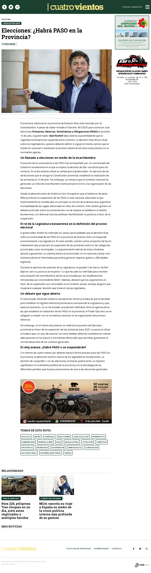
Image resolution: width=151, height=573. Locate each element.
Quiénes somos (101, 548)
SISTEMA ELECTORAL (50, 453)
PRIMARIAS (42, 447)
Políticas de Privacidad (79, 548)
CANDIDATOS (91, 447)
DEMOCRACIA (74, 447)
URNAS (68, 453)
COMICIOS (101, 442)
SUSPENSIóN (58, 447)
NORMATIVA (98, 436)
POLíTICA (26, 436)
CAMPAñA (49, 436)
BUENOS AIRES (45, 442)
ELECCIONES (64, 436)
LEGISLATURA (72, 442)
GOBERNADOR (28, 442)
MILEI (38, 436)
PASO (58, 442)
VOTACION (87, 442)
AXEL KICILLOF (81, 436)
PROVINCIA (27, 447)
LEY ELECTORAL (29, 453)
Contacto (117, 548)
